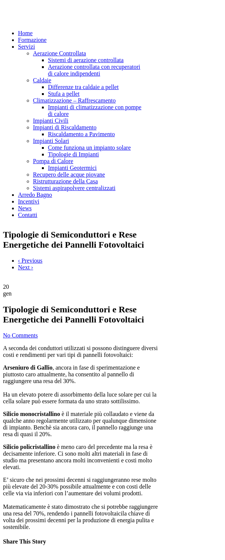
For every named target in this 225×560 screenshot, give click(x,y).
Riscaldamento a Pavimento (81, 134)
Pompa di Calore (53, 161)
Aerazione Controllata (59, 53)
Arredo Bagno (35, 195)
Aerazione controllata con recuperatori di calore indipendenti (94, 70)
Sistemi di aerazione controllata (86, 60)
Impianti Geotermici (72, 168)
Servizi (26, 46)
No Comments (20, 335)
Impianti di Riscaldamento (65, 127)
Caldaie (42, 80)
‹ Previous (30, 260)
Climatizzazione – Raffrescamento (74, 100)
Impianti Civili (51, 120)
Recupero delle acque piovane (69, 174)
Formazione (32, 40)
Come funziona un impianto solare (89, 147)
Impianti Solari (51, 141)
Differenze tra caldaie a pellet (83, 87)
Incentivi (28, 201)
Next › (25, 267)
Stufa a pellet (63, 94)
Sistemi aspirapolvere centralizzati (74, 188)
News (24, 208)
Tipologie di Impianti (73, 154)
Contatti (27, 215)
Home (25, 33)
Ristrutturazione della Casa (65, 181)
